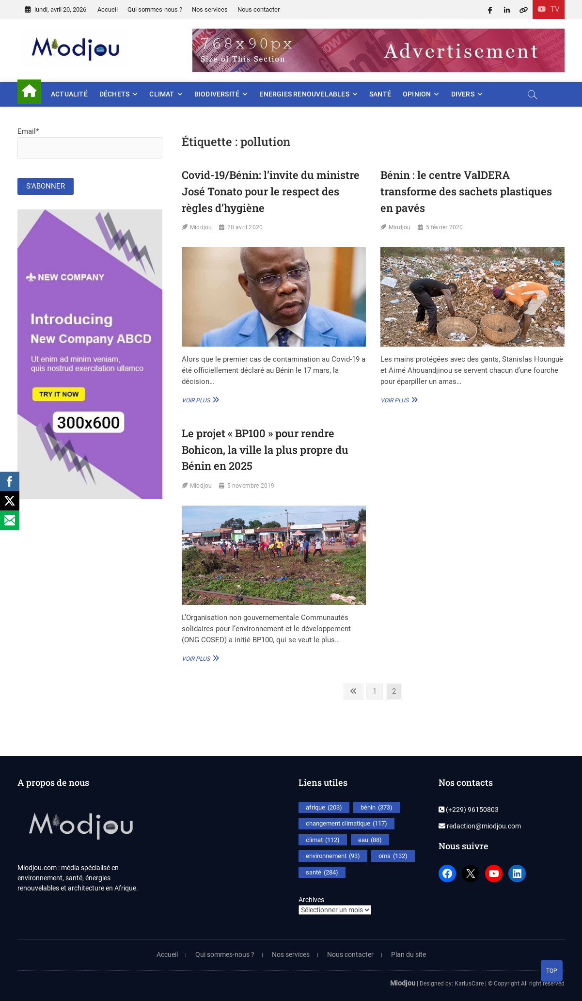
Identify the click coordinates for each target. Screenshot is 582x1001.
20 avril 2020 (245, 227)
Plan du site (408, 954)
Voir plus (199, 400)
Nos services (210, 9)
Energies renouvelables (304, 94)
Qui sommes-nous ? (154, 9)
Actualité (69, 94)
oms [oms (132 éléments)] (393, 856)
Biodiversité (216, 94)
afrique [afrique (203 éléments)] (324, 807)
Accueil (107, 9)
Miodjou (201, 227)
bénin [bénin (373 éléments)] (377, 807)
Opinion (417, 94)
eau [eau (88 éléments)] (370, 840)
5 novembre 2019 (251, 485)
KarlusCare (469, 983)
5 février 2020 (444, 227)
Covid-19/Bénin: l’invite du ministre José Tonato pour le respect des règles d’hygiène (271, 191)
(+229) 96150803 (469, 809)
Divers (462, 94)
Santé (380, 94)
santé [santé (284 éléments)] (322, 872)
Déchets (114, 94)
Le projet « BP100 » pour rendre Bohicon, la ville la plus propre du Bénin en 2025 (265, 449)
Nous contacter (258, 9)
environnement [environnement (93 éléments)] (333, 856)
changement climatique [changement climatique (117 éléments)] (346, 823)
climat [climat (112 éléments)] (323, 840)
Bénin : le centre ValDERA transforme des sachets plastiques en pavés (466, 191)
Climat (161, 94)
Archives (311, 900)
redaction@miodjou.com (480, 826)
